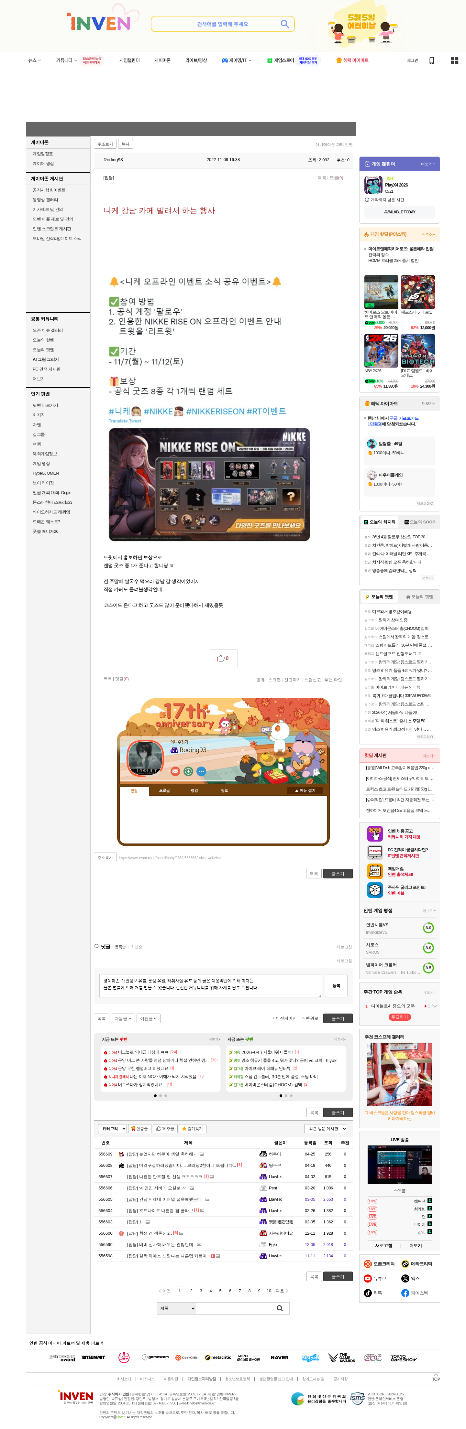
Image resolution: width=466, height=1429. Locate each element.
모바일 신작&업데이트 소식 (57, 238)
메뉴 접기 (305, 790)
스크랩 (274, 679)
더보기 (201, 771)
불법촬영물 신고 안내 (276, 1379)
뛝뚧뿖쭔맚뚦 (281, 1221)
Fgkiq (273, 1244)
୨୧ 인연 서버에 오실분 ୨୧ (156, 1188)
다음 (280, 1290)
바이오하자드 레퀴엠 (51, 512)
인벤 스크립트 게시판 (52, 229)
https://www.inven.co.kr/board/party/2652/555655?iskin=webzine (170, 858)
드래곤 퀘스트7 (46, 522)
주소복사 (105, 857)
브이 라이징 (43, 483)
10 (269, 1290)
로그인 (412, 60)
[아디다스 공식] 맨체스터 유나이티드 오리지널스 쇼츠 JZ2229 (400, 778)
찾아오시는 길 (313, 1379)
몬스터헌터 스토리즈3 (52, 502)
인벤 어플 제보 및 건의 (53, 219)
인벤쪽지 (175, 771)
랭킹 (194, 791)
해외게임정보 (45, 454)
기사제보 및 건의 (48, 209)
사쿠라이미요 (281, 1233)
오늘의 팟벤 (43, 350)
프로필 (164, 791)
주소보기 (105, 144)
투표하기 (399, 1017)
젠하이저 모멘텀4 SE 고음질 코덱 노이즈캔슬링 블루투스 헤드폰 (400, 810)
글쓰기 (338, 1112)
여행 (37, 444)
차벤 (37, 425)
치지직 (39, 415)
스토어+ (428, 234)
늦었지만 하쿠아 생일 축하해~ (161, 1154)
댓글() (336, 177)
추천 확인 (333, 679)
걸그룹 (39, 434)
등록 (336, 985)
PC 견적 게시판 (47, 369)
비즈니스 (147, 1379)
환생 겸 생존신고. (149, 1233)
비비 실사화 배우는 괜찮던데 (160, 1244)
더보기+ (215, 1039)
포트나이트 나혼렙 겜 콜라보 (160, 1210)
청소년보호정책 (237, 1379)
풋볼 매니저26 (45, 531)
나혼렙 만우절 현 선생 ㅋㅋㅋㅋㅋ (165, 1176)
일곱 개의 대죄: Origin (52, 492)
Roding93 (110, 159)
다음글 (121, 1018)
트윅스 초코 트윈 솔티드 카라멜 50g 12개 (400, 789)
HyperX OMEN (46, 473)
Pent (273, 1188)
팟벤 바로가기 (45, 405)
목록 (322, 177)
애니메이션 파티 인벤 (334, 144)
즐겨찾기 (195, 1128)
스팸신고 (312, 679)
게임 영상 (41, 463)
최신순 (136, 947)
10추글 (168, 1128)
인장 (134, 791)
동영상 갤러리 (45, 200)
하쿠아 (275, 1154)
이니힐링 (188, 771)
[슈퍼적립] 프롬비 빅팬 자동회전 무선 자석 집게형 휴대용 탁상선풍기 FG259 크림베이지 (400, 799)
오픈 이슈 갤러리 (48, 330)
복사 (125, 144)
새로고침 (344, 947)
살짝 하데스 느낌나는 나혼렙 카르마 (167, 1255)
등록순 (120, 947)
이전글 (146, 1018)
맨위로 (312, 1018)
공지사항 (340, 1379)
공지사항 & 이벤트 (49, 190)
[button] (155, 1095)
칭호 (224, 791)
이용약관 (171, 1379)
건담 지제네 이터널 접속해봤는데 (164, 1199)
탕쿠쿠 (275, 1165)
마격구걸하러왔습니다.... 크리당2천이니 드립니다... (181, 1165)
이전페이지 (286, 1018)
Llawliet (275, 1176)
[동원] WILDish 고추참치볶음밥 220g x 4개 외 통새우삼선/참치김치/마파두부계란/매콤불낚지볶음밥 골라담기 (400, 767)
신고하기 (292, 679)
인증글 (142, 1128)
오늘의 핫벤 (43, 340)
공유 (261, 679)
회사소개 (124, 1379)
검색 (280, 1308)
